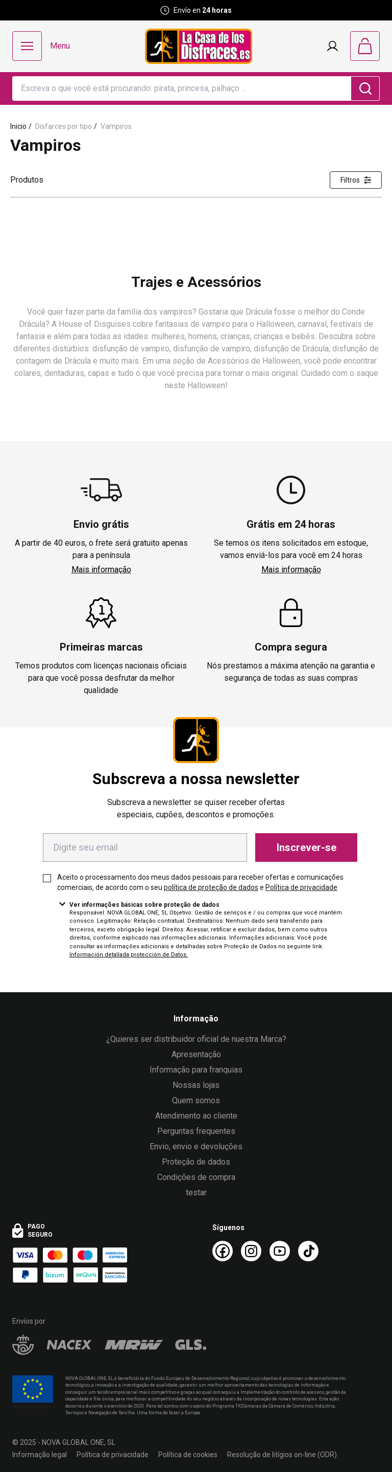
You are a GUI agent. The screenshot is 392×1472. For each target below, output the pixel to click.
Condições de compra (196, 1177)
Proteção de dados (196, 1162)
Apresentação (196, 1054)
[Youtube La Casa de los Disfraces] (280, 1251)
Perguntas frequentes (196, 1131)
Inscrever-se (306, 847)
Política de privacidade (301, 887)
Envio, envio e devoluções (196, 1146)
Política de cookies (187, 1455)
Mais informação (101, 569)
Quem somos (196, 1100)
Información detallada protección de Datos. (128, 954)
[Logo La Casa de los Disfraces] (198, 46)
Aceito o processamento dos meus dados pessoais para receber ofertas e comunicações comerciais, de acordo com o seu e (200, 882)
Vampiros (116, 126)
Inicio (18, 126)
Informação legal (39, 1455)
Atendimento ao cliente (196, 1116)
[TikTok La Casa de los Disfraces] (308, 1251)
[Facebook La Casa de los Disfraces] (222, 1251)
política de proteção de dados (211, 887)
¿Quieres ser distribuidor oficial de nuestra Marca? (196, 1039)
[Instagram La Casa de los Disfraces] (251, 1251)
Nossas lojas (196, 1085)
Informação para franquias (196, 1070)
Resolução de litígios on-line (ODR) (282, 1455)
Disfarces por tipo (63, 126)
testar (196, 1192)
